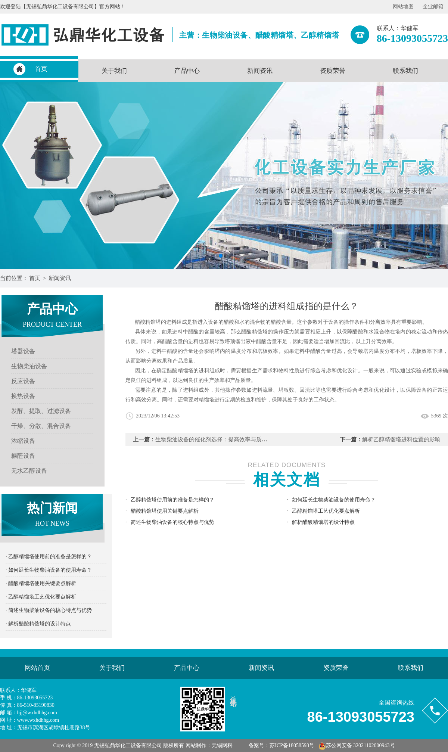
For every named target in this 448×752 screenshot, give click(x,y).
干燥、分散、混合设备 (41, 426)
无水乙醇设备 (29, 470)
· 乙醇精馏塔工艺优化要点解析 (41, 597)
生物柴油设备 (29, 366)
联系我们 (405, 70)
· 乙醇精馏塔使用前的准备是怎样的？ (49, 556)
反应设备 (23, 381)
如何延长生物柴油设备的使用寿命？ (334, 500)
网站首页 (37, 667)
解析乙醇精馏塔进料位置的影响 (401, 439)
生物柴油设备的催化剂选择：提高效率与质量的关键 (219, 439)
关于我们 (114, 70)
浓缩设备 (23, 441)
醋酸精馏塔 (254, 332)
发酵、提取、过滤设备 (41, 411)
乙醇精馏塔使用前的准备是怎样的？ (172, 500)
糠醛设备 (23, 456)
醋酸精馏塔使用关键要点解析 (165, 511)
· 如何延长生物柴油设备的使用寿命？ (49, 570)
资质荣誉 (332, 70)
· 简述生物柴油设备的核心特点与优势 (49, 610)
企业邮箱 (433, 6)
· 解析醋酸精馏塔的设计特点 (38, 624)
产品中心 (187, 70)
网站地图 (403, 6)
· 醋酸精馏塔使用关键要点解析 (41, 583)
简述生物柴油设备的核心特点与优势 (172, 522)
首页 (41, 68)
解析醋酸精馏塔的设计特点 (323, 522)
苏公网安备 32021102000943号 (356, 745)
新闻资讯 (260, 70)
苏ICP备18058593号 (292, 745)
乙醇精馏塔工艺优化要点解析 (326, 511)
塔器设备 (23, 351)
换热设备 (23, 396)
